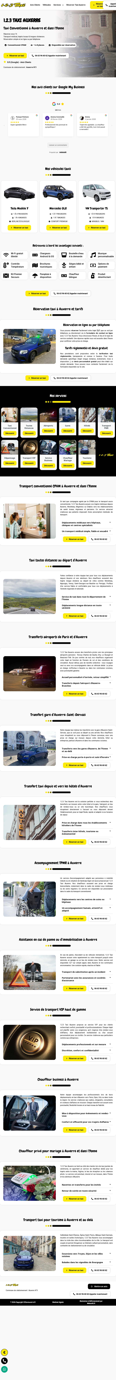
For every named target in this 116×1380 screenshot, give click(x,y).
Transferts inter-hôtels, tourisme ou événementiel (80, 832)
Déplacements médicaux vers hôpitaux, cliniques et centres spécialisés (81, 524)
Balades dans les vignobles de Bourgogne (82, 1262)
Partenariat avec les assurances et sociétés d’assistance (83, 979)
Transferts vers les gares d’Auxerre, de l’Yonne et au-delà (85, 750)
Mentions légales (58, 1302)
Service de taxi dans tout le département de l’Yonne (84, 598)
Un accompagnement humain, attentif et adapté (82, 909)
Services (58, 5)
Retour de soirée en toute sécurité (79, 1191)
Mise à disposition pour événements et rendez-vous (85, 1114)
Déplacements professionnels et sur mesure (84, 1044)
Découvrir (9, 433)
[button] (15, 45)
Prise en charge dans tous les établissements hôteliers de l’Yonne (84, 824)
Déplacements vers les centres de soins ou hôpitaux (83, 900)
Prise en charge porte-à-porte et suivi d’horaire (85, 757)
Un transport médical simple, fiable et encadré (85, 531)
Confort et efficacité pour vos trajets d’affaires (85, 1122)
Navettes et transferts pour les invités (81, 1185)
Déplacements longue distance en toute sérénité (82, 606)
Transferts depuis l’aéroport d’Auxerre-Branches (81, 684)
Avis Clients (35, 5)
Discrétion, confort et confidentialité (80, 1050)
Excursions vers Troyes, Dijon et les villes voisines (82, 1255)
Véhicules (47, 5)
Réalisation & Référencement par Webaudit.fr (91, 1302)
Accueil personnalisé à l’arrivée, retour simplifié (85, 677)
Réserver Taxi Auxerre (75, 5)
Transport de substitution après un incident (83, 972)
